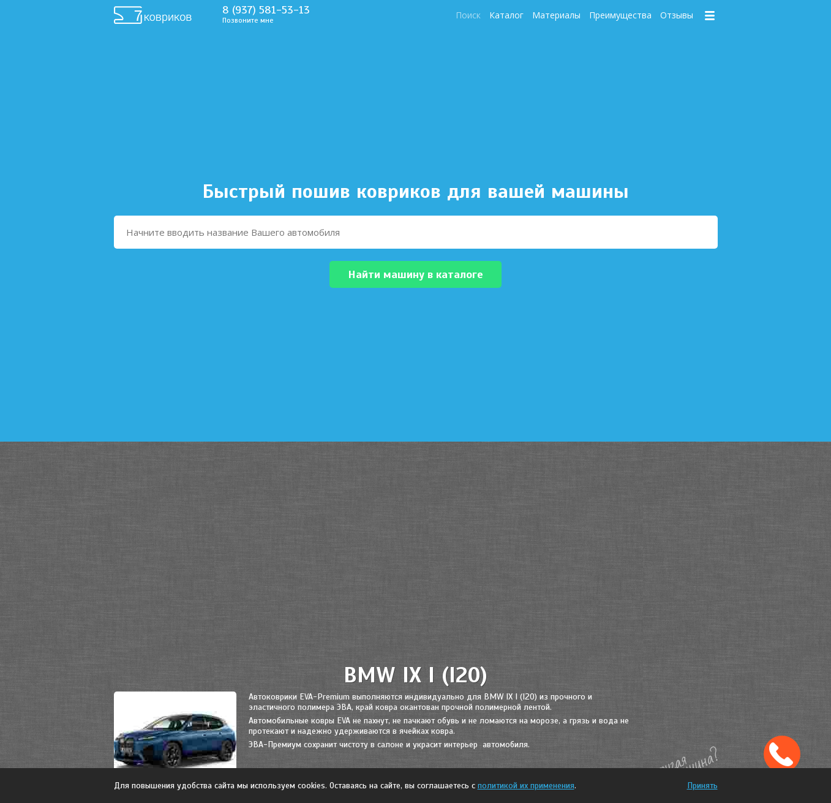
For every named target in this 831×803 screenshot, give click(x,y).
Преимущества (620, 15)
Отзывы (676, 15)
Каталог (506, 15)
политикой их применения (526, 785)
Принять (702, 785)
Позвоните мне (248, 20)
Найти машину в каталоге (415, 274)
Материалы (556, 15)
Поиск (468, 15)
